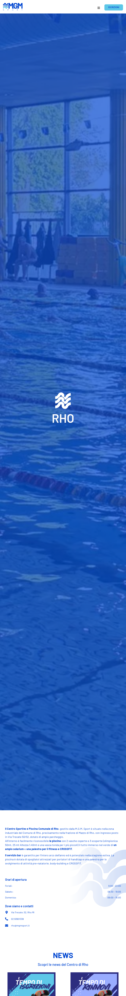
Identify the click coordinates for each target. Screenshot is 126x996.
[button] (98, 7)
